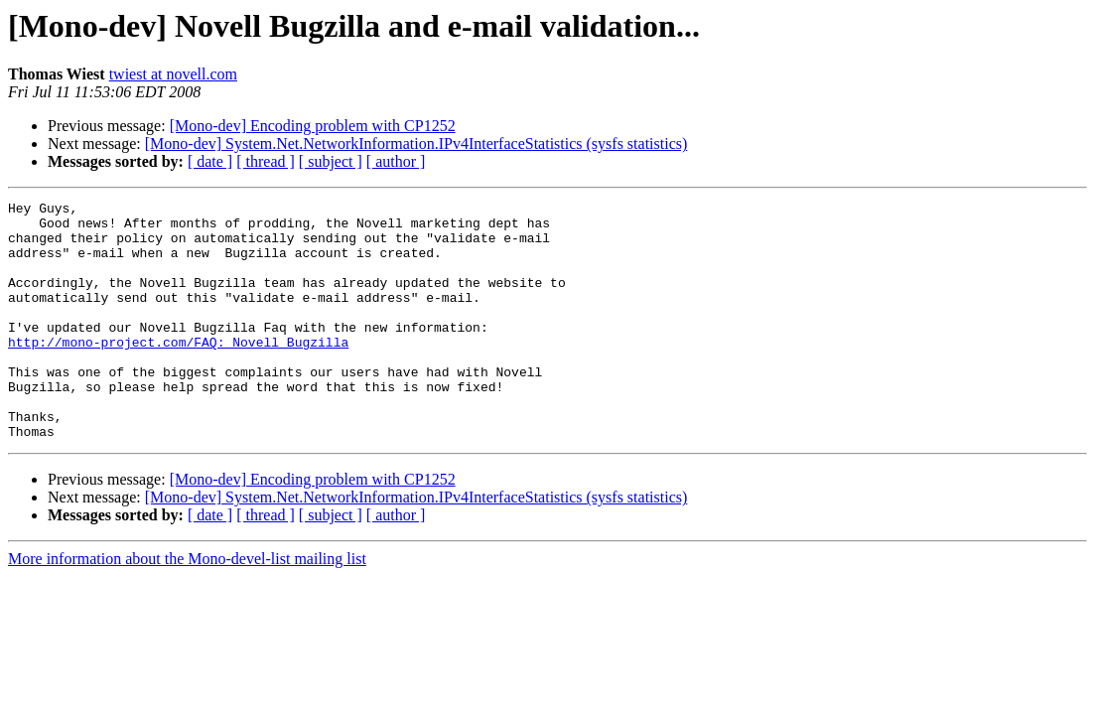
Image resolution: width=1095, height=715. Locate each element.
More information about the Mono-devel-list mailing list (187, 606)
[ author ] (396, 161)
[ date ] (210, 161)
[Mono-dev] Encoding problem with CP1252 (313, 125)
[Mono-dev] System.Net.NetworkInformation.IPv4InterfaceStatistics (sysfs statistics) (416, 143)
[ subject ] (330, 161)
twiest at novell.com (173, 74)
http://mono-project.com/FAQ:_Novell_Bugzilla (178, 371)
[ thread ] (265, 161)
